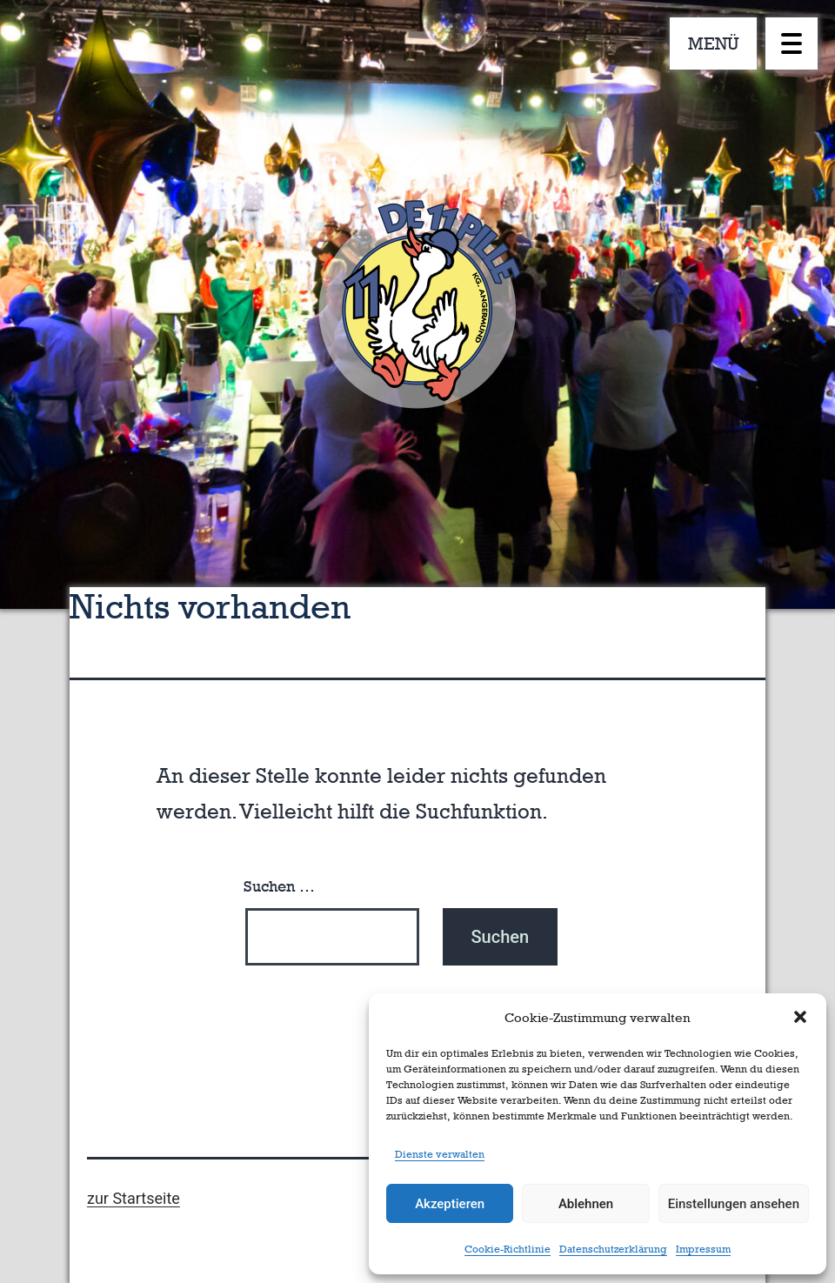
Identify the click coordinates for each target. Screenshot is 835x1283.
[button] (800, 1017)
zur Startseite (133, 1198)
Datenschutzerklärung (613, 1249)
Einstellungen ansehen (733, 1204)
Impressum (703, 1249)
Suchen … (279, 886)
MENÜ (713, 43)
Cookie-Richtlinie (507, 1249)
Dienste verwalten (439, 1154)
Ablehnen (585, 1204)
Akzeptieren (449, 1204)
